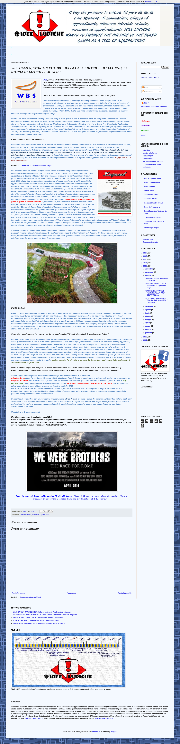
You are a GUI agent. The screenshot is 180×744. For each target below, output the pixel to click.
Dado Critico (149, 191)
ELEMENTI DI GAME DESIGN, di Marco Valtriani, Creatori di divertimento (42, 612)
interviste (35, 515)
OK (156, 2)
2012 (145, 337)
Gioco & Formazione (152, 207)
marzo (148, 326)
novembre (149, 272)
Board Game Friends (152, 183)
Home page (71, 593)
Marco (144, 135)
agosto (148, 310)
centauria (96, 731)
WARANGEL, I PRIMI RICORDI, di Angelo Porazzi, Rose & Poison (39, 623)
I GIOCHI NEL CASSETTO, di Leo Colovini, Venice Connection (38, 618)
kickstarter (147, 167)
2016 (145, 256)
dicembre (149, 269)
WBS (45, 80)
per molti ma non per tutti (153, 162)
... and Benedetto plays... (153, 164)
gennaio (148, 333)
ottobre (148, 275)
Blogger (114, 731)
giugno (148, 316)
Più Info (148, 2)
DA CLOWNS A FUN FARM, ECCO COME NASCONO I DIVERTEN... (156, 300)
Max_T (146, 103)
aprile (147, 323)
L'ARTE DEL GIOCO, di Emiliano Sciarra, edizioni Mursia (35, 621)
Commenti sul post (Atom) (30, 597)
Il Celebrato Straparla (152, 217)
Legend (42, 515)
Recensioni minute (150, 242)
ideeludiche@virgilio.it (34, 718)
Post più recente (18, 593)
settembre (149, 306)
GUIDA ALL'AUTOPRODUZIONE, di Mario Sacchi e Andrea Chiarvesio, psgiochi (45, 615)
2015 (145, 259)
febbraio (148, 329)
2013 (145, 266)
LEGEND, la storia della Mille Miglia (36, 165)
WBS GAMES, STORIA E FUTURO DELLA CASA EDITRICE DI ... (155, 293)
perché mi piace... (150, 153)
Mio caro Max (148, 159)
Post (145, 87)
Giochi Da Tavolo (150, 199)
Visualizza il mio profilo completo (154, 107)
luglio (147, 313)
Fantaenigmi (148, 156)
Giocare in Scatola (151, 195)
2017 (145, 253)
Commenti (147, 91)
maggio (148, 320)
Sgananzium (148, 239)
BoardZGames (149, 187)
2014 (145, 263)
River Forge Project (151, 228)
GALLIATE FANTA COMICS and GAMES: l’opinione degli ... (155, 286)
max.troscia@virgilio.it (104, 718)
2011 (145, 340)
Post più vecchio (124, 593)
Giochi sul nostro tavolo (153, 203)
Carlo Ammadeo (25, 515)
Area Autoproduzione (152, 178)
